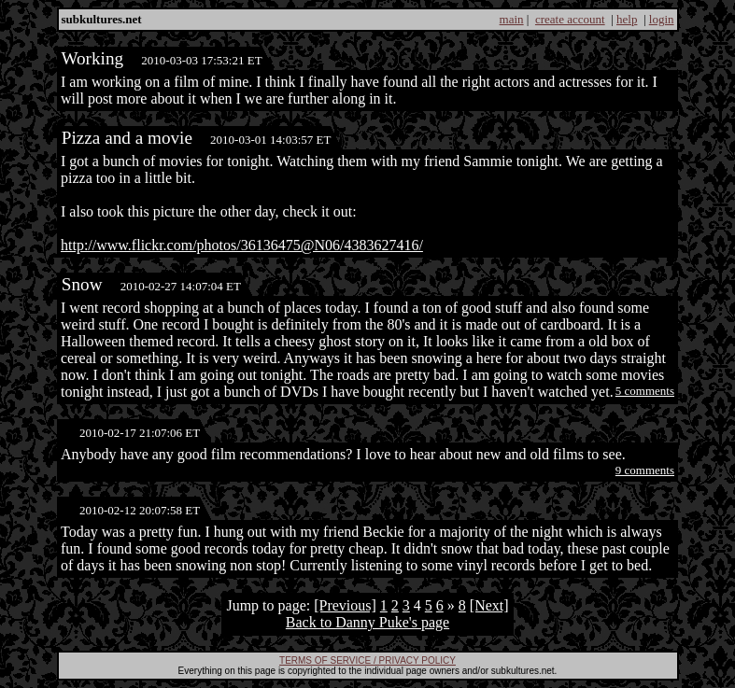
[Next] (489, 605)
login (661, 19)
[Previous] (345, 605)
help (626, 19)
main (512, 19)
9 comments (644, 470)
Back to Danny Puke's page (367, 622)
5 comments (644, 391)
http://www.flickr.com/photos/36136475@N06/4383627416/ (242, 245)
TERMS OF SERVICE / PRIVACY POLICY (367, 660)
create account (570, 19)
